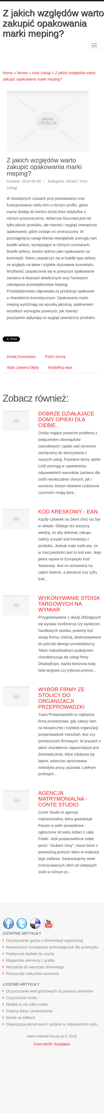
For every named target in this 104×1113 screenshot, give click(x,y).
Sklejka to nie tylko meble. (27, 1004)
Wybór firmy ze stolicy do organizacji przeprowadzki (61, 698)
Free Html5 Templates (52, 1044)
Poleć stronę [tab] (55, 356)
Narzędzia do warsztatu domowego (35, 967)
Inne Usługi (41, 73)
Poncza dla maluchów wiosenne (32, 974)
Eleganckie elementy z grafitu (30, 960)
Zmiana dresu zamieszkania (29, 1011)
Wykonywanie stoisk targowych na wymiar (69, 604)
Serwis (22, 73)
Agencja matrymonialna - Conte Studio (62, 799)
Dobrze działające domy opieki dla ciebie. (66, 419)
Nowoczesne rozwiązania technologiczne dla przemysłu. (52, 947)
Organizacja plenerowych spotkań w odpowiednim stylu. (52, 1024)
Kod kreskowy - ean (68, 512)
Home (8, 73)
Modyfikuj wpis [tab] (60, 367)
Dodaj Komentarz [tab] (21, 356)
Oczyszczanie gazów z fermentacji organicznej (44, 940)
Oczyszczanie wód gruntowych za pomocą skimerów (49, 991)
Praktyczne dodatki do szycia (30, 954)
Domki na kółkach (20, 1018)
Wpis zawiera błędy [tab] (23, 367)
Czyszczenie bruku (21, 998)
